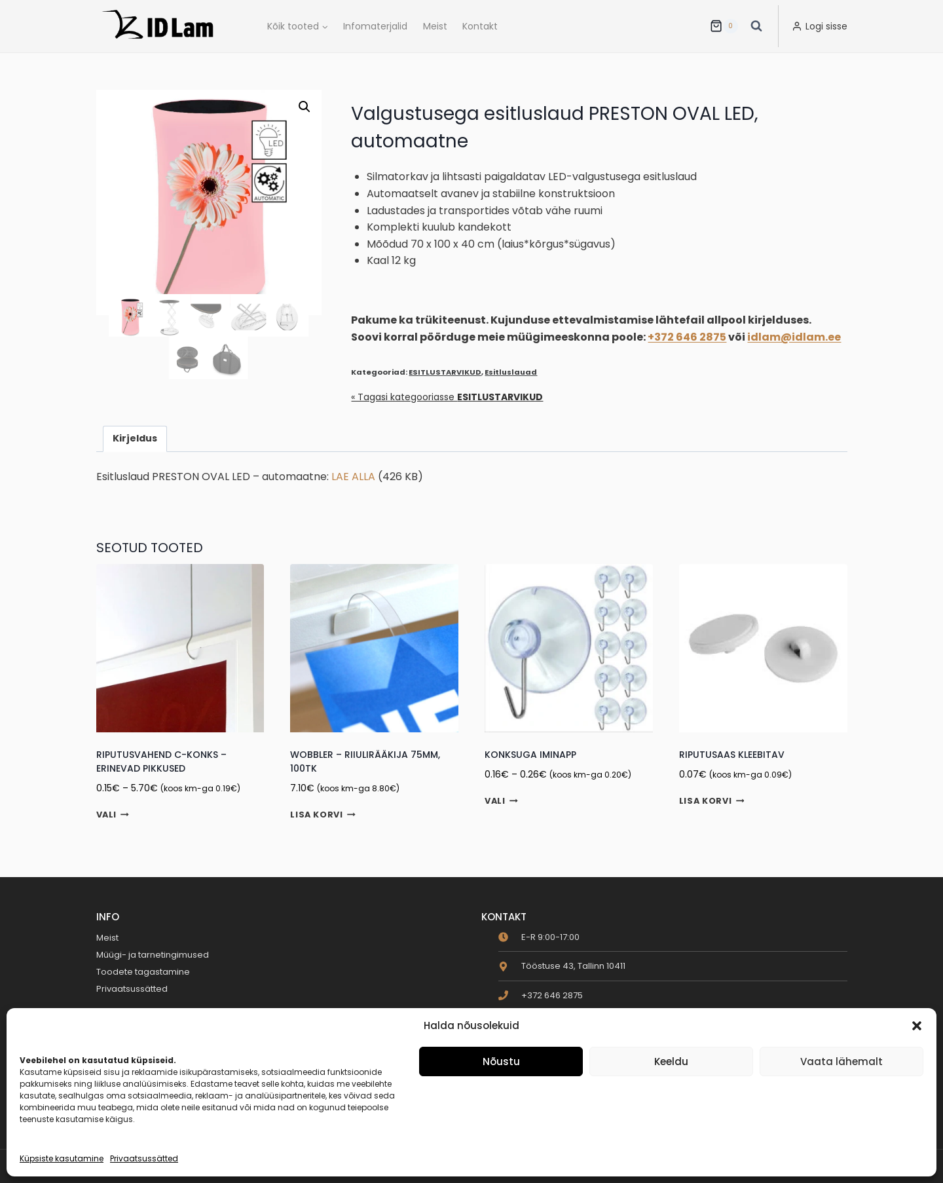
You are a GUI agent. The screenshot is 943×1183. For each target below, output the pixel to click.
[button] (916, 1025)
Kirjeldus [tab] (135, 438)
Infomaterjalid (375, 26)
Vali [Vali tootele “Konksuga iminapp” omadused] (501, 800)
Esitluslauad (511, 372)
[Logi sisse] (819, 26)
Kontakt (480, 26)
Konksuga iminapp (530, 754)
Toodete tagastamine (143, 972)
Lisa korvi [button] (323, 815)
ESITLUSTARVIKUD (445, 372)
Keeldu (671, 1061)
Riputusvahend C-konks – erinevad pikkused (161, 761)
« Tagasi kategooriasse (447, 397)
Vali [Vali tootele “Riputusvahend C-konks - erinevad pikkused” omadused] (113, 814)
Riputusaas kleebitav (732, 754)
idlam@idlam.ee (794, 337)
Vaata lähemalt (841, 1061)
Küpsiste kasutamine (61, 1158)
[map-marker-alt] (561, 965)
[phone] (540, 995)
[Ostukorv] (723, 26)
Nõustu (501, 1061)
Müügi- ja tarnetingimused (152, 954)
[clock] (539, 937)
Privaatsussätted (144, 1158)
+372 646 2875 (687, 337)
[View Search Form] (756, 26)
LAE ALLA (353, 476)
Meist (435, 26)
